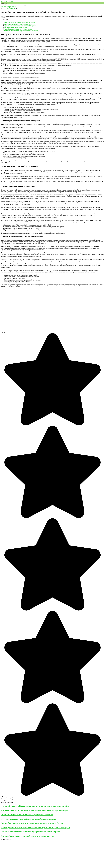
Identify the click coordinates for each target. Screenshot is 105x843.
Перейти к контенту (7, 1)
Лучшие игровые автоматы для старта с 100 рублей (20, 26)
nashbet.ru (4, 3)
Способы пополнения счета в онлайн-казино (18, 29)
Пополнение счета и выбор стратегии (15, 27)
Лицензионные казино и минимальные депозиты (19, 24)
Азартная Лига (11, 8)
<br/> (37, 309)
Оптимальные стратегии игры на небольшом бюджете (21, 30)
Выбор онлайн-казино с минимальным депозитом (19, 22)
